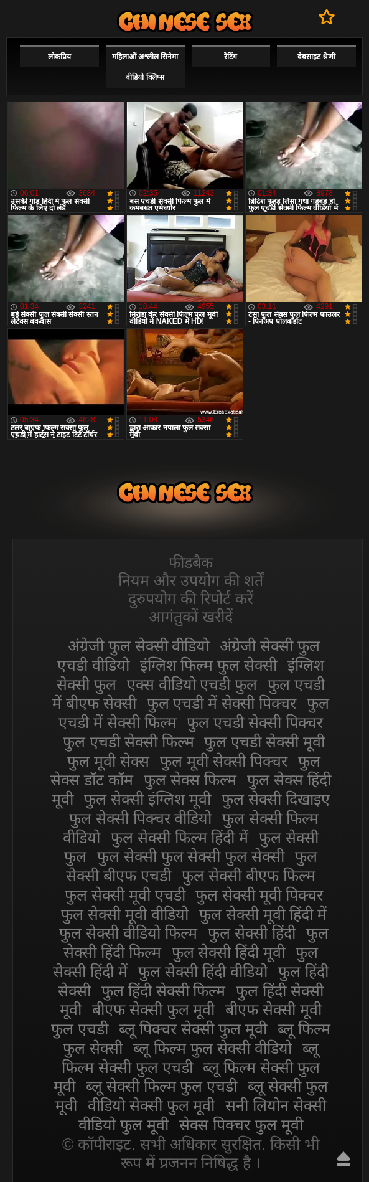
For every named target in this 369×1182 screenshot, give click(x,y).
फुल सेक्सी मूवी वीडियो (125, 914)
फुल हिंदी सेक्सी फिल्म (163, 991)
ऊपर (343, 1158)
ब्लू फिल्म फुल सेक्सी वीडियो (212, 1048)
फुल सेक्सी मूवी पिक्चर (259, 895)
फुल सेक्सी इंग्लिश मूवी (147, 799)
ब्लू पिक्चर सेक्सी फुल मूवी (193, 1029)
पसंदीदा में (327, 16)
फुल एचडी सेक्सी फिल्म (128, 741)
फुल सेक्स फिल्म (190, 779)
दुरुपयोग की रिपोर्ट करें (190, 598)
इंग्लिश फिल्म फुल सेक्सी (209, 665)
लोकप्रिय (59, 56)
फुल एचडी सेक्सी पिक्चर (255, 722)
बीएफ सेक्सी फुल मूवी (153, 1009)
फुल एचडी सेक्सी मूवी (264, 741)
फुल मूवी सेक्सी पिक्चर (223, 761)
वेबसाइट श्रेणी (316, 56)
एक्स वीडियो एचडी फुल (192, 684)
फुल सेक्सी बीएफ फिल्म (248, 875)
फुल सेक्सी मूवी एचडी (125, 895)
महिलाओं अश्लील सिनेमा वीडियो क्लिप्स (145, 67)
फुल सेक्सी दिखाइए (276, 799)
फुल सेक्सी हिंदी (252, 933)
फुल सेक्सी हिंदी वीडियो (203, 971)
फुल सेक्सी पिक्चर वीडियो (140, 818)
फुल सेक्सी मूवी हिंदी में (263, 914)
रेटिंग (230, 56)
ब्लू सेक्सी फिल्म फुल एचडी (162, 1086)
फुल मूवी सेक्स (108, 761)
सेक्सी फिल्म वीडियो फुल (184, 21)
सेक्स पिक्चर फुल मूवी (241, 1124)
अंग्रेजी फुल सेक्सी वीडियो (139, 646)
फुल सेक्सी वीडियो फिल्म (128, 933)
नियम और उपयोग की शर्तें (190, 580)
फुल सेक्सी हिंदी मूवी (229, 952)
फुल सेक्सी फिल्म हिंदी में (180, 837)
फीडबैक (191, 562)
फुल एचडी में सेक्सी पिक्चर (222, 703)
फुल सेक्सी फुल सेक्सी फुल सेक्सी (191, 856)
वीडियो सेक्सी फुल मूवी (151, 1105)
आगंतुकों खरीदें (191, 616)
